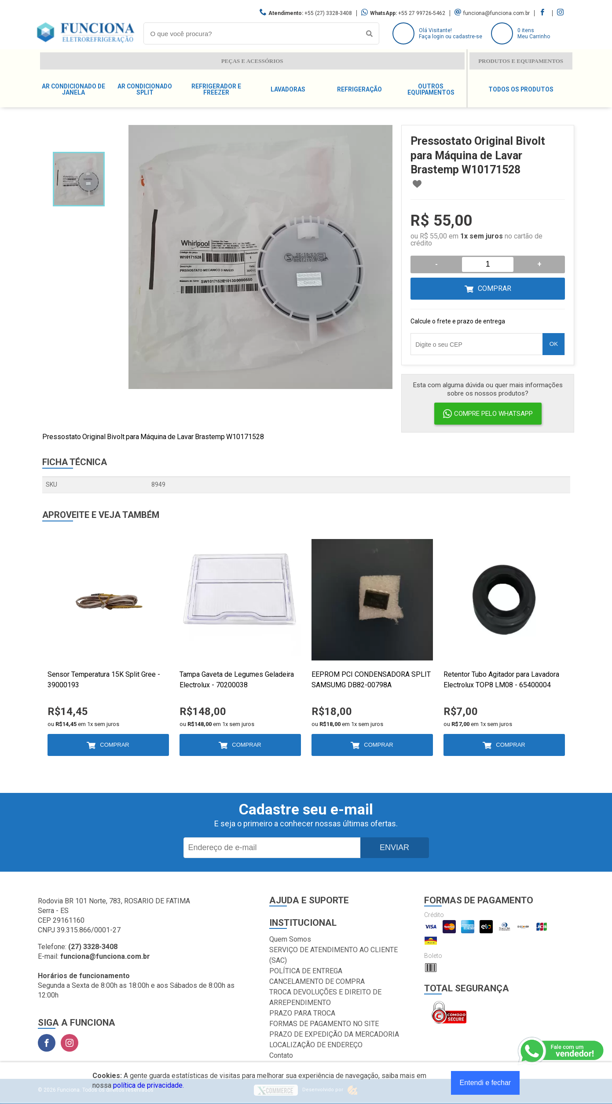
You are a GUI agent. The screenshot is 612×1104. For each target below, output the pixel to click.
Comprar (494, 288)
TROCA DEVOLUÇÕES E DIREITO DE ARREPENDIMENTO (325, 997)
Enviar (394, 847)
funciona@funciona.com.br (496, 13)
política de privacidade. (148, 1085)
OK (554, 344)
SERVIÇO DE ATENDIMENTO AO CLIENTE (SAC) (333, 955)
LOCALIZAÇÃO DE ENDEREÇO (316, 1045)
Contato (281, 1055)
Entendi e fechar (485, 1082)
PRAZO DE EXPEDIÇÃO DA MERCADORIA (334, 1034)
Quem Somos (290, 939)
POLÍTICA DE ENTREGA (305, 971)
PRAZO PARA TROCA (302, 1013)
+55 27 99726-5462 (421, 13)
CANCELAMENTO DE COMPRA (317, 981)
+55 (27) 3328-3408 (328, 13)
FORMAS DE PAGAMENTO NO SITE (324, 1024)
